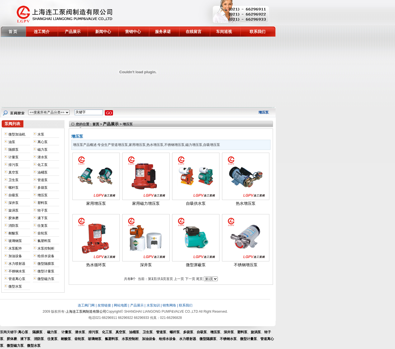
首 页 (12, 31)
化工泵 (42, 165)
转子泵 (42, 210)
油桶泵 (42, 172)
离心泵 (42, 142)
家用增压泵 (96, 203)
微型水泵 (15, 286)
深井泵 (13, 203)
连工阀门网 (86, 305)
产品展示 (73, 31)
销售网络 (169, 305)
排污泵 (13, 165)
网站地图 (120, 305)
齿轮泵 (42, 233)
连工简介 (42, 31)
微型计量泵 (45, 271)
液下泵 (42, 218)
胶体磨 (13, 218)
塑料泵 (42, 203)
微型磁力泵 (45, 279)
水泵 (40, 134)
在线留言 (193, 31)
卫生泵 (13, 180)
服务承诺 (163, 31)
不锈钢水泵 (16, 271)
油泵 (11, 142)
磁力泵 (42, 150)
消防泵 (13, 226)
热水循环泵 (96, 265)
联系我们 (257, 31)
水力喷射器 (16, 264)
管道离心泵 (16, 279)
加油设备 (15, 256)
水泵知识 (153, 305)
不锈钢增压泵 (246, 265)
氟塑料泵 (44, 241)
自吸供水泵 (196, 203)
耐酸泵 (13, 233)
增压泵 (42, 195)
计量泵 (13, 157)
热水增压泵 (246, 203)
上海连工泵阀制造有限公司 (86, 312)
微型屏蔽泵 (196, 265)
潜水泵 (42, 157)
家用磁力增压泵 (146, 203)
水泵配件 (15, 248)
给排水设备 (45, 256)
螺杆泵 (13, 188)
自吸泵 (13, 195)
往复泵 (42, 226)
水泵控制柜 (45, 248)
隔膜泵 (13, 150)
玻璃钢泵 (15, 241)
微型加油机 (16, 134)
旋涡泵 (13, 210)
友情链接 (104, 305)
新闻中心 (103, 31)
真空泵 (13, 172)
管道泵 (42, 180)
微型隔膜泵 (45, 264)
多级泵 (42, 188)
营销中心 (133, 31)
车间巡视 (224, 31)
